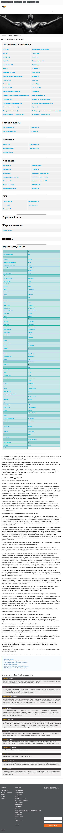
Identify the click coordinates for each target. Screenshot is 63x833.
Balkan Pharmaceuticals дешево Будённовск (16, 666)
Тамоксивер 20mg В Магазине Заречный (15, 662)
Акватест (17, 823)
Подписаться (53, 825)
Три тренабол (19, 802)
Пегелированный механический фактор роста (28, 810)
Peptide (17, 825)
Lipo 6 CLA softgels (20, 798)
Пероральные (18, 2)
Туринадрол (18, 794)
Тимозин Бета (19, 790)
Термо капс (18, 814)
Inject (24, 2)
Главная (3, 787)
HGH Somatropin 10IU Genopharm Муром (15, 667)
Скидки (3, 794)
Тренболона (18, 806)
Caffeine (17, 808)
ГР (27, 2)
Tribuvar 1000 (19, 816)
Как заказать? (5, 790)
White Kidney (18, 821)
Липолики (32, 2)
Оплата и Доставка (6, 792)
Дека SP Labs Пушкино (10, 664)
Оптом (3, 796)
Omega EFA (18, 812)
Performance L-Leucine (21, 800)
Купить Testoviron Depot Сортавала (14, 661)
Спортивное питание (7, 2)
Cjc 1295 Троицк (8, 659)
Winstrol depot (19, 804)
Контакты (3, 798)
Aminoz (17, 818)
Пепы (37, 2)
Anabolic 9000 (19, 792)
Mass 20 (17, 796)
